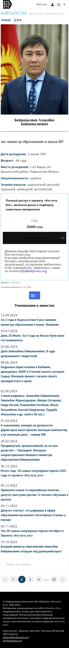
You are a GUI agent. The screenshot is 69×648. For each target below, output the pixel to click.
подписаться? (45, 238)
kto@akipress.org (12, 640)
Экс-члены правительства (46, 13)
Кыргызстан (14, 13)
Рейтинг (41, 4)
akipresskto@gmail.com (16, 637)
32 (54, 579)
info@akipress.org (33, 271)
